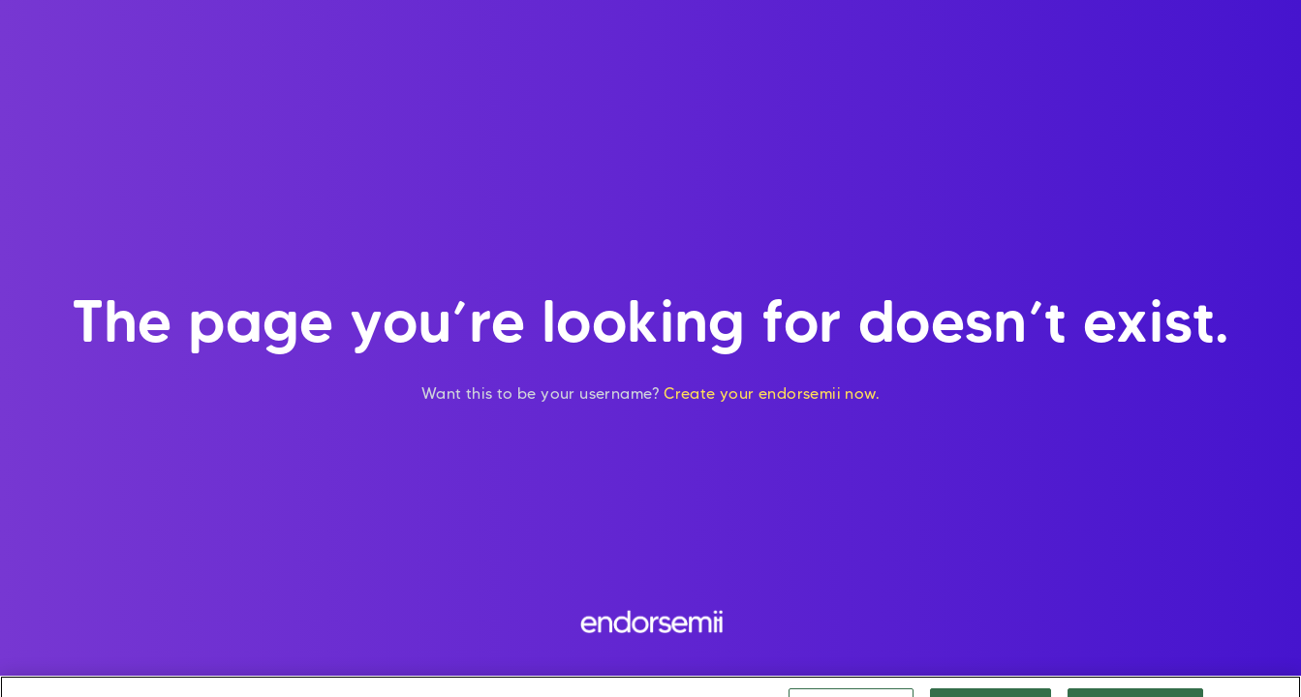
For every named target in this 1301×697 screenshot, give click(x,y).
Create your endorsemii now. (772, 393)
